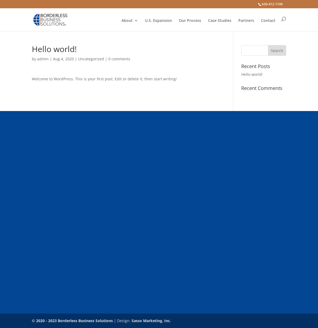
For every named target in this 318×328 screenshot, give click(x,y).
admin (43, 58)
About (127, 21)
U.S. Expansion (158, 21)
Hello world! (252, 74)
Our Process (190, 21)
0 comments (119, 58)
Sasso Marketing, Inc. (151, 320)
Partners (246, 21)
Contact (268, 21)
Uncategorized (91, 58)
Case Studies (219, 21)
